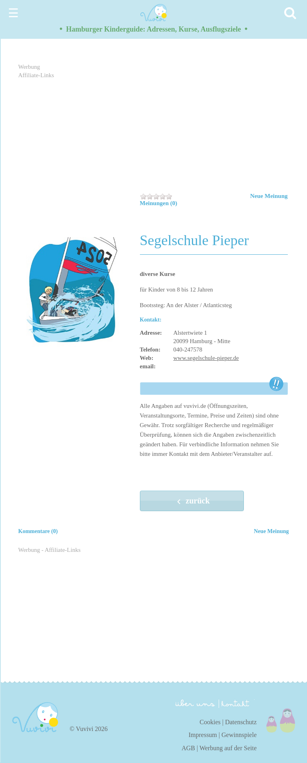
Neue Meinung (269, 196)
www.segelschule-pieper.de (206, 358)
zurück (192, 501)
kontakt (237, 703)
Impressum (203, 734)
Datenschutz (241, 722)
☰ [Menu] (13, 13)
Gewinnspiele (239, 734)
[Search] (291, 13)
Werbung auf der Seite (228, 748)
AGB (188, 748)
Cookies (209, 722)
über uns (195, 703)
